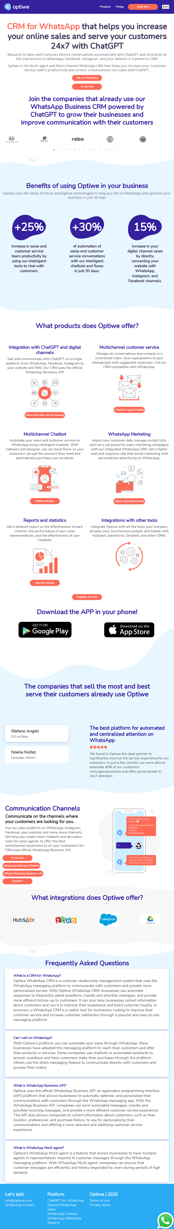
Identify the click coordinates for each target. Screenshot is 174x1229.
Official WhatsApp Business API (23, 873)
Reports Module (45, 583)
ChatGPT (17, 881)
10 (99, 149)
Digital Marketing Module (129, 501)
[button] (37, 733)
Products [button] (105, 7)
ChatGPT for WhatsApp (65, 1200)
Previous (2, 141)
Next (171, 141)
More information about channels (45, 415)
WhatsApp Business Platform (21, 866)
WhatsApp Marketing (64, 1218)
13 (115, 149)
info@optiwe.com (18, 1200)
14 (120, 149)
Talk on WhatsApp (87, 78)
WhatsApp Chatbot (62, 1213)
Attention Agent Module (129, 410)
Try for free (87, 87)
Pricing (120, 7)
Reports (53, 1222)
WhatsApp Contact (19, 1205)
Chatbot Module (44, 501)
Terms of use (99, 1200)
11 (105, 149)
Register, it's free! (87, 597)
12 (110, 149)
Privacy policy (100, 1205)
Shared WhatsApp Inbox (61, 1207)
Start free (143, 7)
